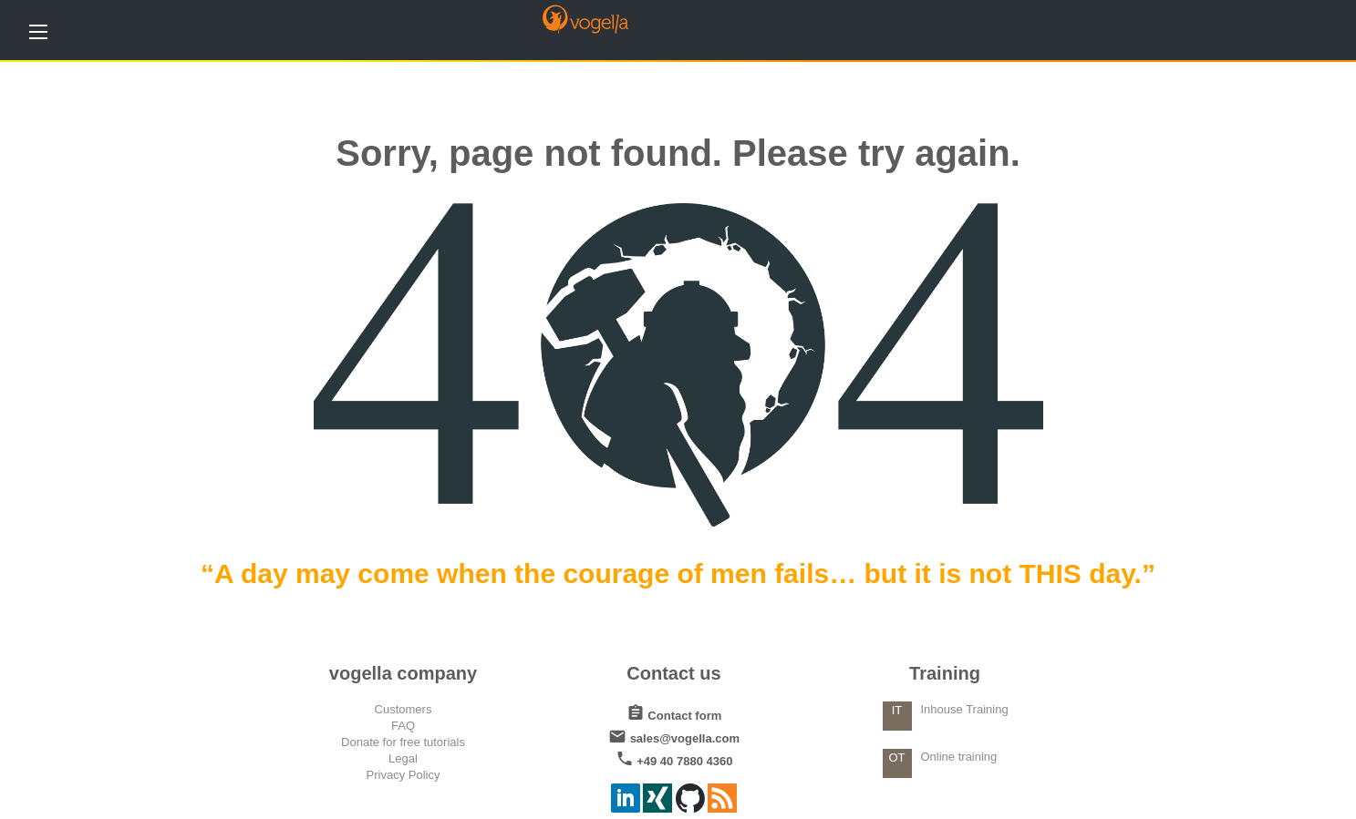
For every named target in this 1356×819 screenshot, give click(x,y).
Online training (959, 756)
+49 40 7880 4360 (674, 757)
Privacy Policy (403, 775)
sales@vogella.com (674, 734)
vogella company (403, 673)
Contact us (673, 673)
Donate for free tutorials (403, 742)
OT (896, 757)
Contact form (674, 711)
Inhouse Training (965, 709)
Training (944, 673)
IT (897, 710)
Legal (403, 758)
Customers (403, 709)
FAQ (403, 725)
